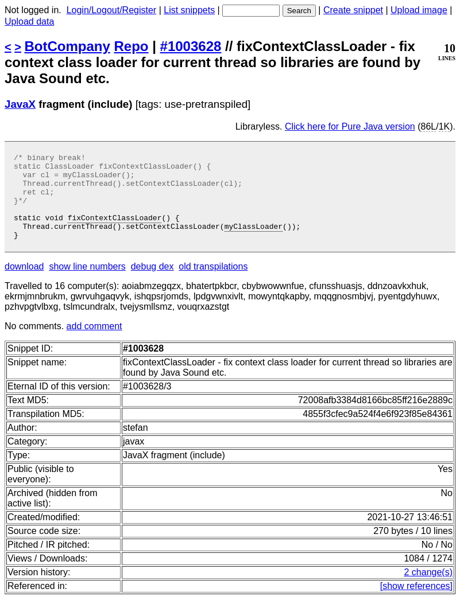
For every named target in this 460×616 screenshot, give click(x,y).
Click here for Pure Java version (350, 126)
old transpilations (213, 283)
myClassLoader (254, 241)
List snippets (189, 10)
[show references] (416, 603)
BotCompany (67, 46)
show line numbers (87, 283)
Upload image (419, 10)
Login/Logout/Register (112, 10)
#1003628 (191, 46)
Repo (131, 46)
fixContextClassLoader (115, 231)
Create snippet (353, 10)
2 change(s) (428, 589)
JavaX (20, 104)
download (24, 283)
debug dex (152, 283)
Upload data (29, 21)
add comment (94, 343)
